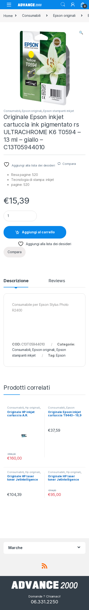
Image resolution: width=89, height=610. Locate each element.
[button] (81, 32)
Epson (61, 355)
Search (63, 4)
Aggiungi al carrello (38, 232)
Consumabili (31, 15)
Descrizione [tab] (16, 281)
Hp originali (32, 407)
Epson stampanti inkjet (58, 111)
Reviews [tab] (56, 281)
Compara (69, 164)
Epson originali (64, 15)
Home (8, 15)
